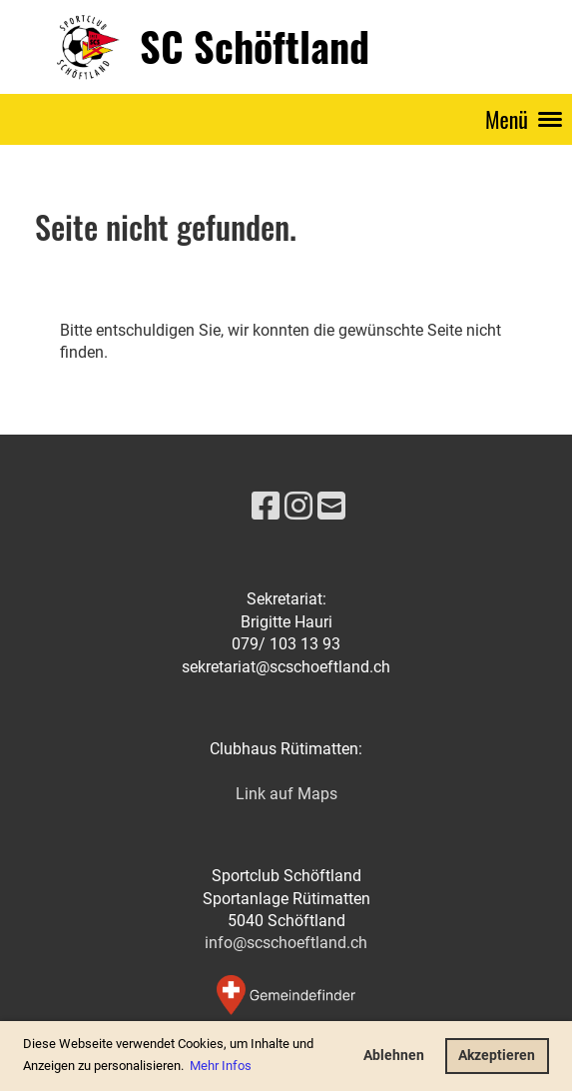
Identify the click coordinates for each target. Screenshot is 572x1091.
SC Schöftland (254, 46)
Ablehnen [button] (393, 1055)
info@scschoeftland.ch (286, 942)
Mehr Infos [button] (221, 1065)
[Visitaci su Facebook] (266, 507)
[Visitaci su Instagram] (298, 507)
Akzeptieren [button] (496, 1055)
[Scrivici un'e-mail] (331, 507)
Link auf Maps (286, 793)
